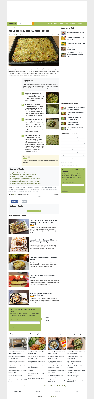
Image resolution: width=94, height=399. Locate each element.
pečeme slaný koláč (33, 191)
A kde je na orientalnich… (67, 165)
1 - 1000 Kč (16, 35)
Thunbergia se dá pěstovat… (68, 137)
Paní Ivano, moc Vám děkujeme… (69, 158)
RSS (77, 391)
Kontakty (31, 386)
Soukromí (60, 386)
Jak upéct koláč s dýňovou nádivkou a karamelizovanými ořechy (43, 241)
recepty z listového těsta (35, 187)
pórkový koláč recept (32, 189)
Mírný (10, 35)
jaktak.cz (25, 386)
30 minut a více (23, 35)
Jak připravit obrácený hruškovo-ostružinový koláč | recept (25, 178)
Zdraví (66, 24)
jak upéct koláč (41, 189)
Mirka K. (14, 194)
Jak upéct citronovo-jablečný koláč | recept (21, 176)
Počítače (80, 24)
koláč (17, 187)
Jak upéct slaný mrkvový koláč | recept (20, 173)
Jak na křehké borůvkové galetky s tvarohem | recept (42, 294)
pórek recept (23, 189)
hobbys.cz (12, 334)
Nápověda (47, 386)
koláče (27, 187)
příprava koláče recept (22, 191)
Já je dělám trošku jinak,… (67, 162)
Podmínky (53, 386)
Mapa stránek (67, 386)
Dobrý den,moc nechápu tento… (69, 143)
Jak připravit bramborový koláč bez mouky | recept (23, 174)
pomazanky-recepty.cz (75, 334)
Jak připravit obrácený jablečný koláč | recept (21, 180)
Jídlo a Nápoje (16, 28)
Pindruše (30, 370)
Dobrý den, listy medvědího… (68, 146)
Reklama (41, 386)
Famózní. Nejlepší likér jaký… (68, 149)
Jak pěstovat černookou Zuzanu (76, 43)
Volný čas (73, 24)
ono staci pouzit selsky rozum (68, 140)
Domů (10, 28)
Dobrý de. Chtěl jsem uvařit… (68, 152)
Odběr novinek (17, 391)
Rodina (60, 24)
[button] (34, 51)
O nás (36, 386)
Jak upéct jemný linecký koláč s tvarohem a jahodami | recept (25, 183)
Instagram (46, 320)
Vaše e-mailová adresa (15, 320)
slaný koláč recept (47, 187)
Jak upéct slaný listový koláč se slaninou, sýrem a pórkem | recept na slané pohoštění (44, 222)
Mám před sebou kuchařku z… (68, 155)
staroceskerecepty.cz (55, 334)
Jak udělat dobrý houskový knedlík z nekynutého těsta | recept (75, 54)
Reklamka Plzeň (52, 397)
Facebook (46, 317)
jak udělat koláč (12, 191)
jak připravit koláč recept (52, 189)
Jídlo (55, 24)
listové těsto (22, 187)
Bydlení (50, 24)
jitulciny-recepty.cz (34, 334)
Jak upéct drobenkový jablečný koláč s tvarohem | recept (24, 181)
